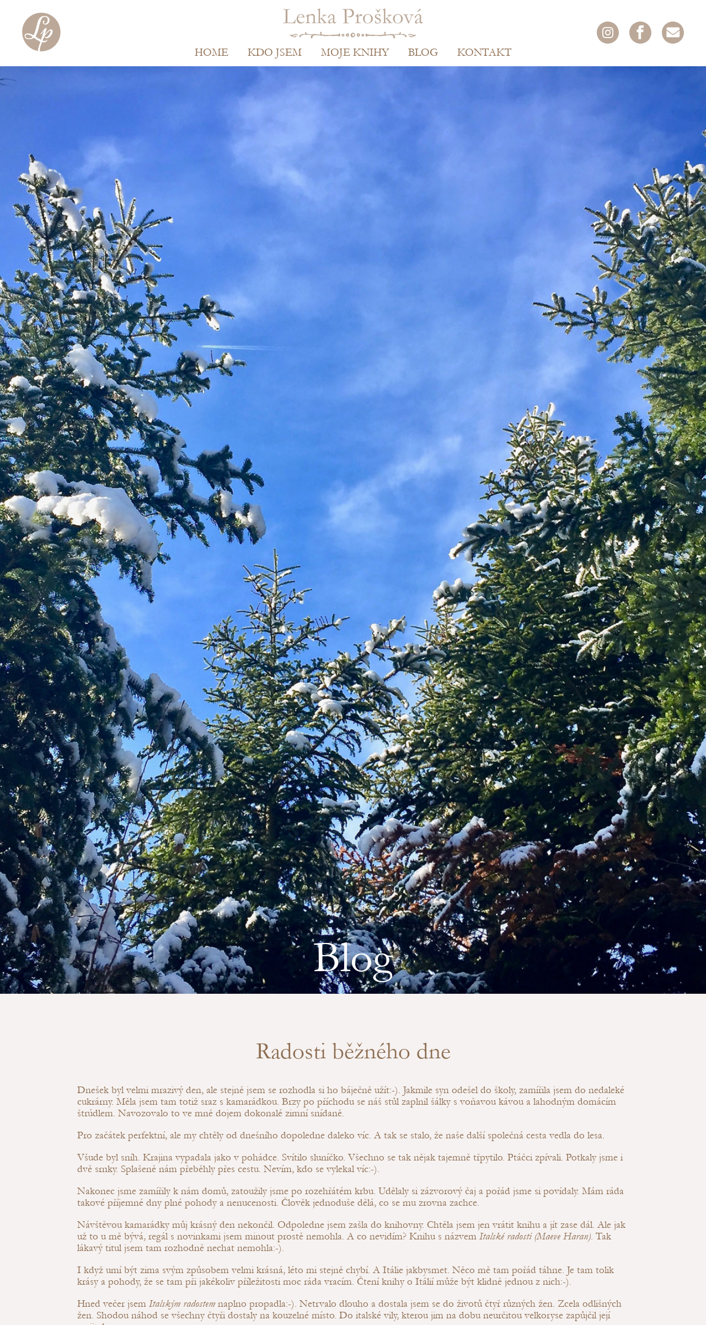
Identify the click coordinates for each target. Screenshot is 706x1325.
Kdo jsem (275, 52)
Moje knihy (355, 52)
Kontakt (484, 52)
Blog (423, 52)
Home (211, 52)
